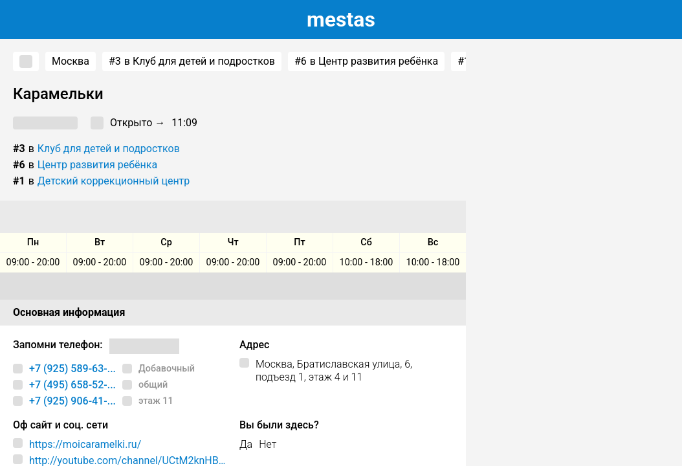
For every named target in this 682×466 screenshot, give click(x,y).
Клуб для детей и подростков (109, 148)
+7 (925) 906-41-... (72, 401)
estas (341, 19)
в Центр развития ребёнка (366, 61)
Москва (70, 61)
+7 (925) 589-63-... (72, 368)
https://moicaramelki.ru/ (85, 444)
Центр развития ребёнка (97, 165)
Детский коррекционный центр (114, 181)
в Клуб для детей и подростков (192, 61)
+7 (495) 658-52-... (72, 385)
